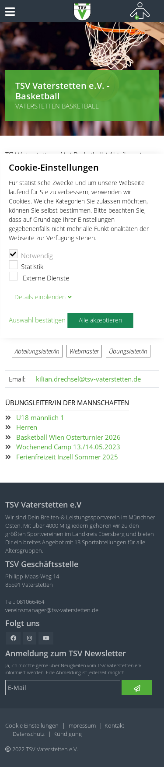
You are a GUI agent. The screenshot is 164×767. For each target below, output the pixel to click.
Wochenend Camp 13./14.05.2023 (68, 446)
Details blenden (40, 297)
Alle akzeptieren (100, 320)
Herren (26, 427)
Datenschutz (29, 734)
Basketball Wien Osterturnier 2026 (68, 437)
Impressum (81, 725)
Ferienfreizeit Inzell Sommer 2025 (67, 456)
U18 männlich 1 (40, 417)
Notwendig (31, 254)
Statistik (26, 265)
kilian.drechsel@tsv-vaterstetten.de (88, 379)
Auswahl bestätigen (37, 319)
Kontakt (114, 725)
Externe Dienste (39, 277)
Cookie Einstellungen (32, 725)
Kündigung (67, 734)
